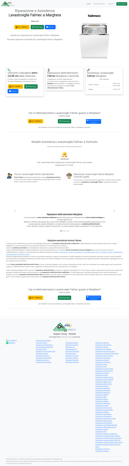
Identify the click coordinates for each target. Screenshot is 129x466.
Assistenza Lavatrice (42, 360)
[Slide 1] (61, 231)
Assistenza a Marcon (102, 386)
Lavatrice (71, 252)
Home (89, 4)
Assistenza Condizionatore (44, 345)
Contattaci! (122, 4)
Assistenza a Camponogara (104, 356)
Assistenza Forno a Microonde (45, 351)
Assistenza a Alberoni (102, 343)
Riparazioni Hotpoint (72, 345)
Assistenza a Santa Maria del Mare (106, 425)
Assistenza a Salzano (102, 412)
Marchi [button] (111, 4)
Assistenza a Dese (101, 364)
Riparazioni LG (70, 347)
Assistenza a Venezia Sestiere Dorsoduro (108, 438)
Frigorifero (103, 252)
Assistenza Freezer (42, 353)
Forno (98, 252)
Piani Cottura (21, 254)
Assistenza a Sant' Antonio (103, 421)
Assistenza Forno (41, 349)
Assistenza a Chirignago (102, 362)
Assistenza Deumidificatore (44, 347)
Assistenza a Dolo (101, 366)
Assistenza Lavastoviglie (43, 358)
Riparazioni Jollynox (72, 358)
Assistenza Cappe (41, 343)
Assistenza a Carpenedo (103, 358)
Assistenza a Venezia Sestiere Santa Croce (109, 442)
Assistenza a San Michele (103, 416)
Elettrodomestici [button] (99, 4)
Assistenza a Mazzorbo (102, 392)
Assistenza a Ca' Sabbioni (103, 349)
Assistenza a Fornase (102, 373)
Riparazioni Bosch (71, 349)
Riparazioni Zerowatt (72, 362)
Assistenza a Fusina (101, 375)
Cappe (27, 254)
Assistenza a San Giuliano (103, 414)
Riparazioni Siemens (72, 360)
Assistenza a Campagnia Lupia (105, 351)
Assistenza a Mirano (101, 399)
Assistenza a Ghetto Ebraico (104, 377)
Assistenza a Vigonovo (102, 449)
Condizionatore (117, 252)
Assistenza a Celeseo (102, 360)
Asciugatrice (78, 252)
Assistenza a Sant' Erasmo (103, 423)
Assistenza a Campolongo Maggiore (106, 353)
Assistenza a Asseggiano (103, 345)
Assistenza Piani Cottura (43, 362)
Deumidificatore (11, 254)
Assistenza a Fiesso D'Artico (104, 371)
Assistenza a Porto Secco (103, 408)
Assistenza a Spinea (101, 429)
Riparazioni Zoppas (72, 343)
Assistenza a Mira (100, 397)
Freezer (109, 252)
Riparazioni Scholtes (72, 356)
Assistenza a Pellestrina (102, 403)
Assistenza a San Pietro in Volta (105, 418)
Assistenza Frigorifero (43, 356)
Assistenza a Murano (102, 401)
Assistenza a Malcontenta (103, 384)
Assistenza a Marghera (102, 388)
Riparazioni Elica (71, 353)
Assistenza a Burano (101, 347)
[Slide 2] (64, 231)
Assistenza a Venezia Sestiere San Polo (108, 440)
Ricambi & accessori (93, 121)
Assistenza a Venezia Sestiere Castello (107, 436)
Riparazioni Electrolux (72, 351)
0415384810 (11, 340)
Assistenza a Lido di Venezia (104, 379)
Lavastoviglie (63, 252)
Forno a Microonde (89, 252)
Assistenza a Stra (100, 431)
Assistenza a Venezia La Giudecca (106, 434)
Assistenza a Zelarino (102, 451)
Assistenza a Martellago (103, 390)
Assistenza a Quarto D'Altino (104, 410)
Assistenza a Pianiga (101, 405)
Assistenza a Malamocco (103, 382)
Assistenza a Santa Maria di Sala (105, 427)
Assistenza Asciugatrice (43, 340)
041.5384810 (22, 27)
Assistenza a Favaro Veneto (104, 369)
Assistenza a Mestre (101, 395)
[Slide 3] (67, 231)
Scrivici (50, 27)
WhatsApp (37, 27)
